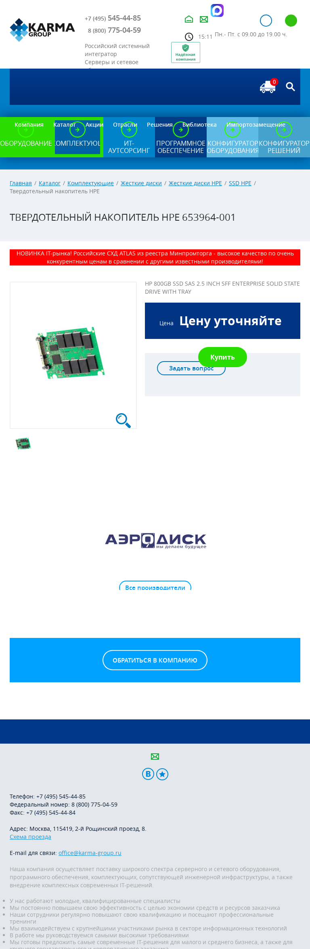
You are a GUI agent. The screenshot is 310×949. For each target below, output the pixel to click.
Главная (21, 183)
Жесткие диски (141, 183)
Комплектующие (90, 183)
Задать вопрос (191, 368)
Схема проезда (30, 836)
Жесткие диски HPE (195, 183)
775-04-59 (114, 29)
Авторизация (266, 21)
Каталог (50, 183)
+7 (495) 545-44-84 (50, 812)
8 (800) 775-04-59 (94, 804)
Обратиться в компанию (155, 660)
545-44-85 (113, 17)
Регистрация (291, 21)
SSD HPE (240, 183)
